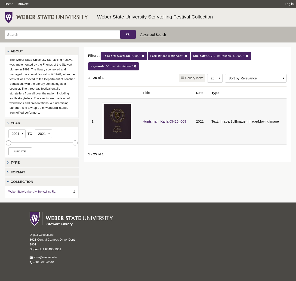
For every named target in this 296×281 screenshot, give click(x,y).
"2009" (123, 55)
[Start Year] (17, 133)
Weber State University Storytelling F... (32, 191)
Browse (23, 4)
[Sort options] (256, 78)
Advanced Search (153, 34)
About (17, 51)
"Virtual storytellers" (113, 66)
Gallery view (193, 78)
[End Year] (43, 133)
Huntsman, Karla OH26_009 (164, 121)
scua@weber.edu (43, 257)
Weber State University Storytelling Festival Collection (155, 16)
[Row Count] (215, 78)
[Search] (62, 34)
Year (15, 123)
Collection (22, 182)
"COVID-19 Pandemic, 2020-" (220, 55)
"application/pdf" (168, 55)
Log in (289, 4)
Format (18, 172)
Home (9, 4)
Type (15, 162)
